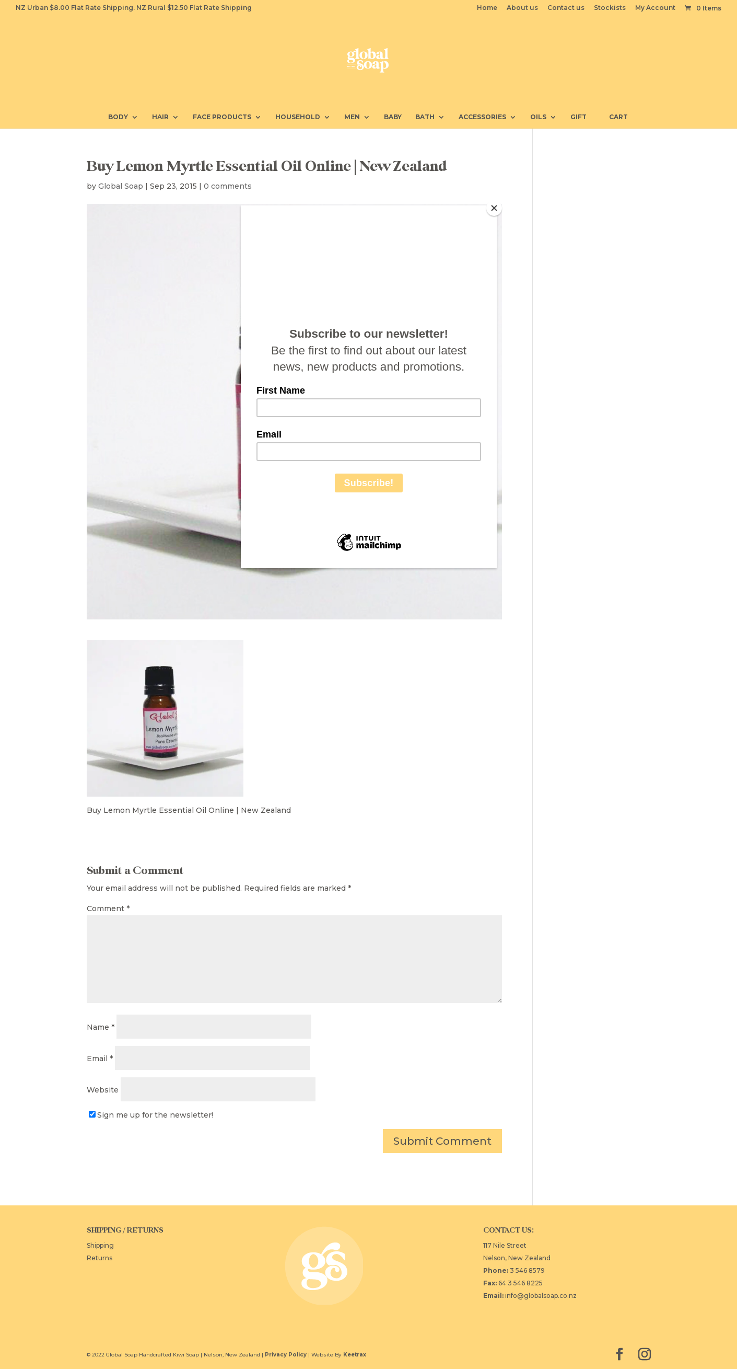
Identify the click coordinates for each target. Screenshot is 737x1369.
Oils (538, 117)
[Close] (494, 208)
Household (297, 117)
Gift (578, 117)
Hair (160, 117)
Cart (614, 116)
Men (352, 117)
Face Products (222, 117)
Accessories (482, 117)
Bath (425, 117)
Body (118, 117)
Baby (393, 117)
